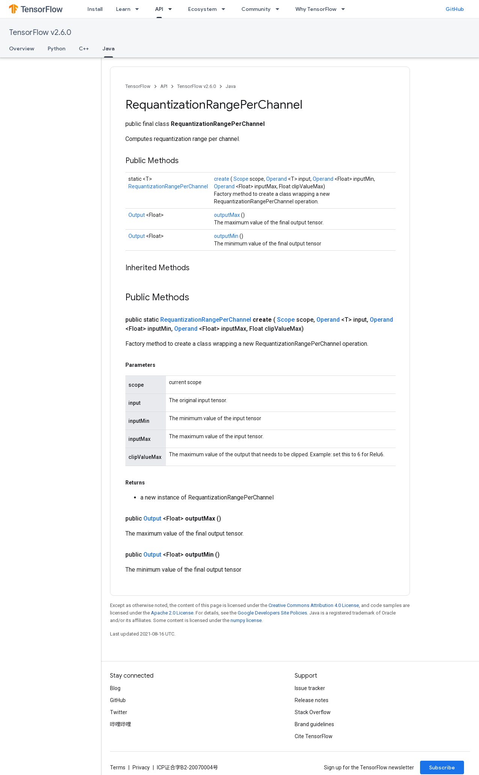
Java (231, 86)
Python (56, 48)
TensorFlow (138, 86)
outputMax (227, 215)
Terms (117, 767)
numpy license (246, 620)
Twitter (118, 712)
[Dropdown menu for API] (172, 9)
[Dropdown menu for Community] (280, 9)
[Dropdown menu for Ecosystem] (226, 9)
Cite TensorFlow (314, 736)
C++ (84, 48)
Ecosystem (202, 9)
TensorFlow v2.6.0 (40, 32)
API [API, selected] (159, 9)
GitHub (455, 9)
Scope (241, 179)
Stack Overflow (313, 712)
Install (94, 9)
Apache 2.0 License (172, 613)
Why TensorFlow (315, 9)
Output (137, 215)
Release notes (311, 700)
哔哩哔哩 (120, 724)
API (163, 86)
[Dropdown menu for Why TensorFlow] (345, 9)
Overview (21, 48)
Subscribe (442, 767)
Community (256, 9)
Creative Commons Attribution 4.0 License (313, 605)
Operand (277, 179)
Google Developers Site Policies (272, 613)
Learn (123, 9)
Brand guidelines (314, 724)
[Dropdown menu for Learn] (139, 9)
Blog (115, 688)
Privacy (141, 767)
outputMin (227, 236)
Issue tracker (310, 688)
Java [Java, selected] (108, 48)
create (222, 179)
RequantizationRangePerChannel (168, 186)
